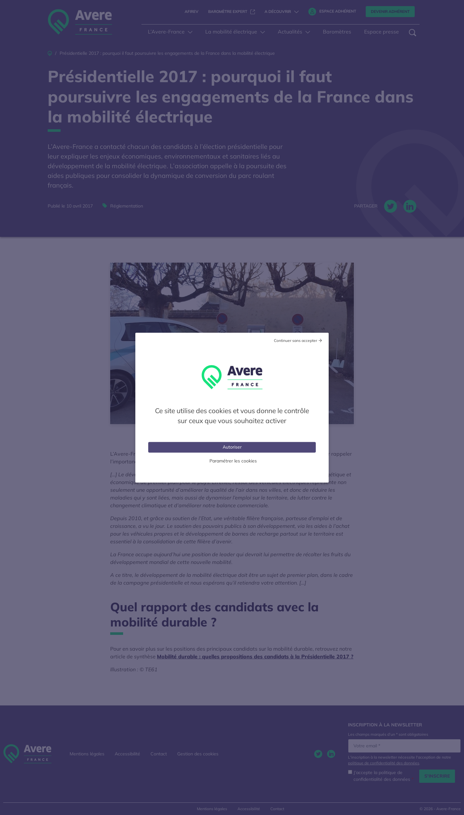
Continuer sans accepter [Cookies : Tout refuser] (295, 340)
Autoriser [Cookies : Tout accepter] (232, 447)
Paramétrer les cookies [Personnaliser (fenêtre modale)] (233, 460)
